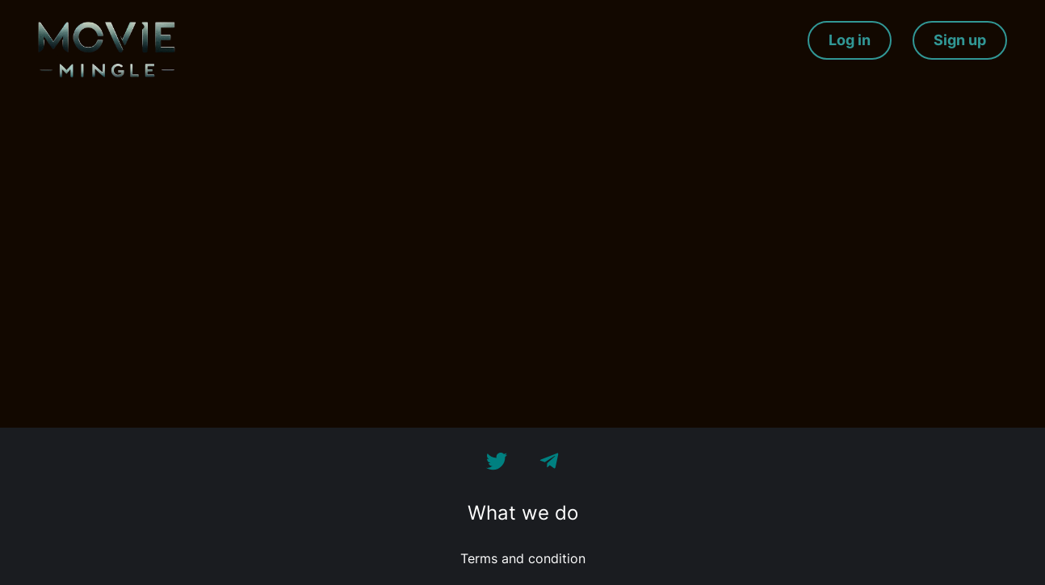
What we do (523, 512)
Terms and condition (522, 558)
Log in (850, 39)
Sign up (960, 39)
